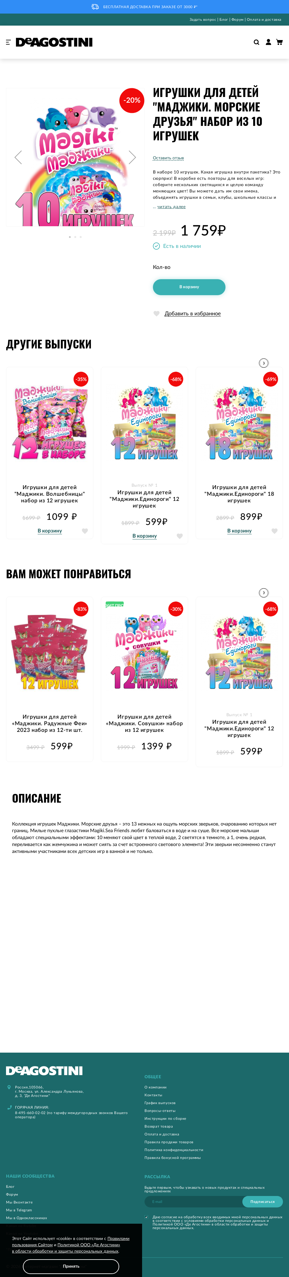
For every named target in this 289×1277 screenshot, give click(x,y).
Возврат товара (158, 1126)
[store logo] (54, 42)
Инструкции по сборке (165, 1118)
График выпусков (160, 1103)
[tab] (213, 1077)
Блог (223, 19)
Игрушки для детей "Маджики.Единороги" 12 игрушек (144, 499)
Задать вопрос (203, 19)
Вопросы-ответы (160, 1111)
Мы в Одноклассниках (26, 1218)
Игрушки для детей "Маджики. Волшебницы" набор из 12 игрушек (49, 494)
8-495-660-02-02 (30, 1113)
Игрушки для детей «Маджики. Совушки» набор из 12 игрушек (144, 724)
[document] (71, 1255)
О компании (155, 1087)
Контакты (153, 1095)
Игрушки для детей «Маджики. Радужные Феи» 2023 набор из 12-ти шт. (50, 724)
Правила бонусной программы (172, 1158)
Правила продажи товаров (169, 1142)
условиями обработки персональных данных (225, 1220)
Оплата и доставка (264, 19)
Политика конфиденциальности (173, 1150)
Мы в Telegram (19, 1210)
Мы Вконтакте (19, 1202)
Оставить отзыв (168, 158)
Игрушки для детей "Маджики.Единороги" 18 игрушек (239, 494)
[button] (18, 157)
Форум (238, 19)
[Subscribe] (262, 1201)
